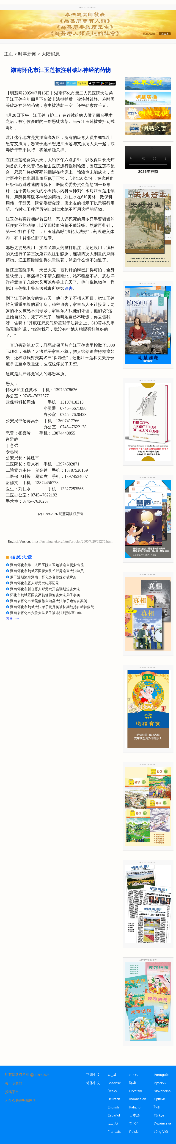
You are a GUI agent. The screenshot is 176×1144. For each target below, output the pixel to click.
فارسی (112, 1123)
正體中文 (93, 1075)
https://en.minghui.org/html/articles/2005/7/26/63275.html (72, 541)
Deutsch (113, 1099)
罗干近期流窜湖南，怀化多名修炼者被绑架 (43, 577)
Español (113, 1115)
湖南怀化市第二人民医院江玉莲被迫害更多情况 (47, 565)
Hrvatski (135, 1091)
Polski (133, 1131)
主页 (8, 53)
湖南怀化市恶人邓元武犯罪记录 (34, 583)
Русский (160, 1083)
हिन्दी (132, 1083)
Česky (112, 1091)
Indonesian (137, 1099)
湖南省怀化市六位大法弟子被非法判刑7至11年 (46, 613)
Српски (159, 1099)
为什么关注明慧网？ (20, 1100)
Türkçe (159, 1115)
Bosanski (114, 1083)
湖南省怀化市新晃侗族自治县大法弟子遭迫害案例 (48, 601)
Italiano (134, 1107)
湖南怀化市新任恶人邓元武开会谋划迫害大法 (45, 589)
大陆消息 (50, 53)
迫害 (68, 288)
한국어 (134, 1123)
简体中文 (93, 1083)
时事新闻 (27, 53)
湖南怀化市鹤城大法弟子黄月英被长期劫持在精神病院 (52, 607)
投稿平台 (12, 1092)
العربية (112, 1075)
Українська (162, 1123)
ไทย (157, 1107)
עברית (133, 1075)
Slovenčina (162, 1091)
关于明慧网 (13, 1083)
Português (162, 1075)
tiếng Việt (161, 1131)
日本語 (134, 1115)
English (113, 1107)
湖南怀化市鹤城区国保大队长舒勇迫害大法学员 (47, 571)
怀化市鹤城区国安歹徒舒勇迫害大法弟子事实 (45, 595)
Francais (114, 1131)
